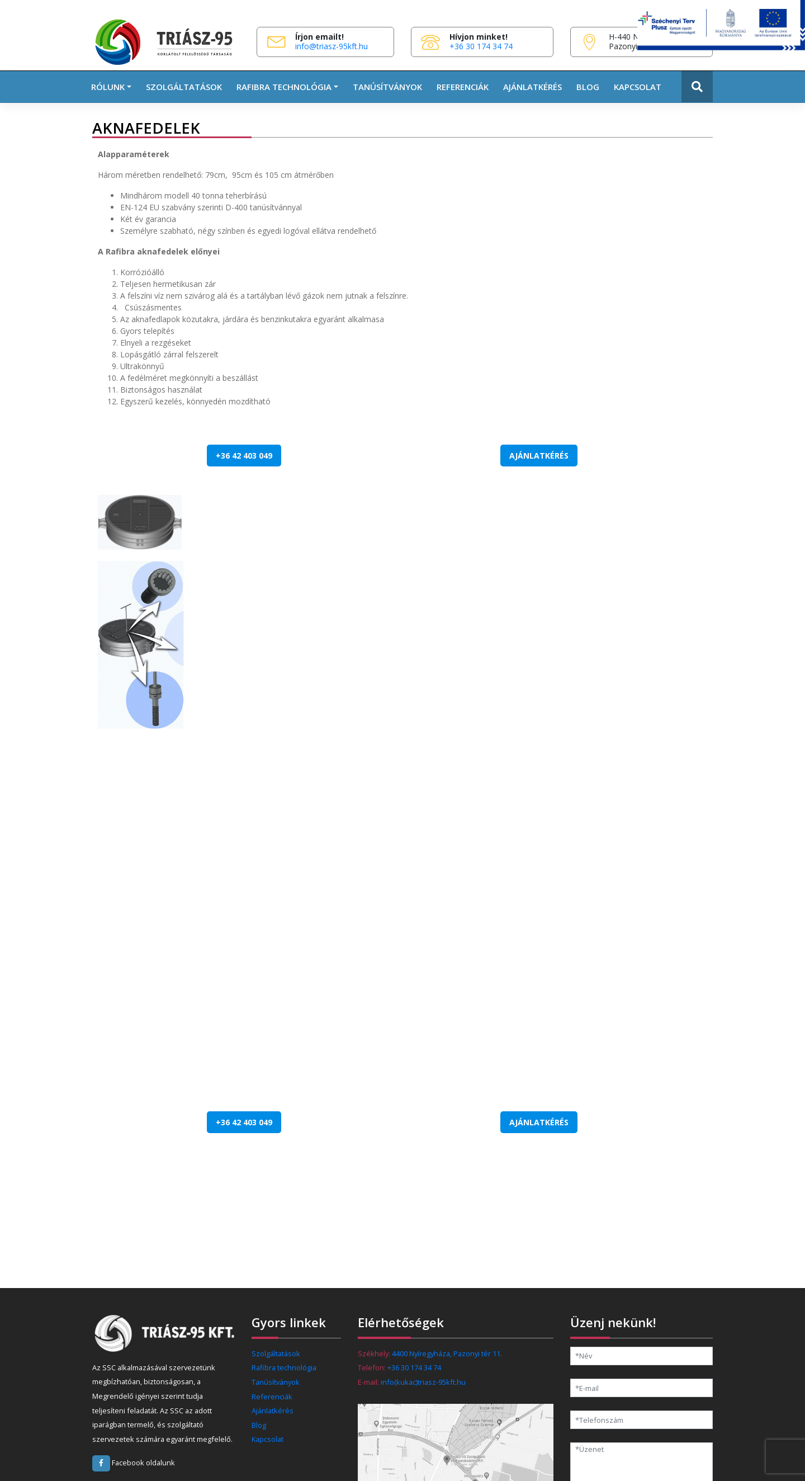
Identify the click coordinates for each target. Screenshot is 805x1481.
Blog (587, 86)
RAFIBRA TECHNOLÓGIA (284, 86)
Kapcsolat (637, 86)
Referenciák (463, 86)
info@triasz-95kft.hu (331, 46)
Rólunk (108, 86)
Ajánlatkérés (532, 86)
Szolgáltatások (184, 86)
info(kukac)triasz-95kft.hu (423, 1382)
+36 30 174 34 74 (481, 46)
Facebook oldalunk (133, 1463)
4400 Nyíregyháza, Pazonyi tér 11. (447, 1353)
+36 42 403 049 (244, 455)
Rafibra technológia (284, 1367)
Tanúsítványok (387, 86)
